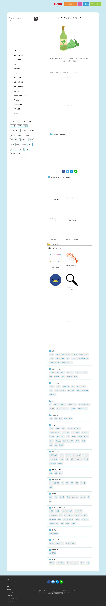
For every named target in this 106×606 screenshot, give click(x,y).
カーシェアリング (71, 543)
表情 (68, 358)
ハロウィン (85, 432)
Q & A (80, 4)
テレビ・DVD (53, 459)
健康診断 (56, 376)
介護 (50, 376)
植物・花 (61, 497)
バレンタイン (75, 432)
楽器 (59, 519)
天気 (67, 483)
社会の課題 (55, 415)
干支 (55, 497)
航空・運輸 (71, 390)
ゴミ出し (23, 130)
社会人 (51, 358)
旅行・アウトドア (68, 441)
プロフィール (15, 130)
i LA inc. (52, 593)
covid (30, 121)
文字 (88, 563)
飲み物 (64, 72)
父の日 (83, 441)
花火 (55, 445)
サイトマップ (10, 601)
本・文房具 (52, 519)
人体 (85, 372)
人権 (50, 418)
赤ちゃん (74, 358)
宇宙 (72, 483)
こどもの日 (66, 432)
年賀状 (13, 153)
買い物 (86, 459)
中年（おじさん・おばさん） (64, 354)
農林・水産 (52, 394)
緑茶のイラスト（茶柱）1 (72, 239)
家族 (75, 354)
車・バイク (85, 519)
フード (59, 386)
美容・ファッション (60, 390)
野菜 (30, 144)
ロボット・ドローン (62, 408)
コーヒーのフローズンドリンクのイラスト (55, 198)
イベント (54, 425)
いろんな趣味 (53, 455)
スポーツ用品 (68, 515)
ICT (52, 401)
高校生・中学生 (83, 358)
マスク (27, 149)
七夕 (68, 436)
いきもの (54, 493)
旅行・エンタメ (81, 386)
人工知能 (73, 408)
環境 (70, 418)
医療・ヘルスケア (56, 369)
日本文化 (54, 530)
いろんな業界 (55, 383)
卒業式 (80, 436)
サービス (51, 386)
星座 (77, 483)
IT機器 (58, 511)
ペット (61, 459)
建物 (60, 473)
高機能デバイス (82, 408)
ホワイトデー (60, 436)
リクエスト (21, 135)
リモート (31, 130)
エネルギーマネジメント (56, 543)
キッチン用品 (53, 515)
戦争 (60, 418)
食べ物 (67, 523)
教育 (73, 386)
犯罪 (65, 418)
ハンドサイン (60, 563)
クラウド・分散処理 (59, 404)
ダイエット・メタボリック (56, 372)
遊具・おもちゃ (53, 523)
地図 (50, 473)
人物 (53, 351)
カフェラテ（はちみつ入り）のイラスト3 (72, 219)
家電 (85, 515)
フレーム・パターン (72, 563)
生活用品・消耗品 (68, 519)
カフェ (61, 455)
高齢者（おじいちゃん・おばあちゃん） (60, 362)
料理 (27, 135)
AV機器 (51, 511)
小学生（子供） (83, 354)
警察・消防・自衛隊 (82, 390)
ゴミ (60, 515)
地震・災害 (56, 483)
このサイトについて (70, 4)
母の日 (77, 441)
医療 (63, 376)
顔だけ (13, 135)
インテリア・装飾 (67, 511)
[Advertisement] (69, 90)
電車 (62, 523)
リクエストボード (96, 4)
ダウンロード (69, 65)
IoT (50, 404)
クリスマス (77, 428)
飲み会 (60, 463)
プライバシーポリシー (12, 598)
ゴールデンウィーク (55, 432)
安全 (55, 418)
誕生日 (61, 445)
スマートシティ (56, 540)
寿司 (31, 140)
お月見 (51, 428)
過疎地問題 (55, 549)
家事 (67, 459)
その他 (51, 354)
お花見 (70, 428)
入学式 (74, 436)
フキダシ (24, 144)
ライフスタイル (56, 451)
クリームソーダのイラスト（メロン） (72, 198)
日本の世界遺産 (53, 533)
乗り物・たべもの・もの (56, 72)
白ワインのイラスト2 (69, 18)
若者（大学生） (60, 358)
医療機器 (69, 376)
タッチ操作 (23, 121)
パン (12, 144)
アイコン (51, 563)
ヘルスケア (70, 372)
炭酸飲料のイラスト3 (55, 239)
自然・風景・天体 (56, 479)
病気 (75, 376)
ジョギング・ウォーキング (73, 455)
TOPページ (9, 579)
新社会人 (58, 441)
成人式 (51, 441)
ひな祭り (51, 436)
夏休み (86, 436)
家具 (55, 473)
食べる (13, 126)
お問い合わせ (10, 595)
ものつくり (66, 386)
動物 (50, 497)
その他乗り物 (78, 515)
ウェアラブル (78, 511)
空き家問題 (52, 553)
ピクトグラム (15, 140)
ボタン (82, 563)
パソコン (51, 408)
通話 (25, 126)
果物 (17, 144)
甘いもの (13, 149)
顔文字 (21, 149)
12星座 (20, 126)
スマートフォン (71, 404)
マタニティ (79, 372)
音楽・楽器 (52, 463)
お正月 (57, 428)
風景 (50, 487)
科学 (50, 390)
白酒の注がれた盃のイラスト (55, 219)
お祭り (64, 428)
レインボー (24, 140)
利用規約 (86, 4)
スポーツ (85, 455)
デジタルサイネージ (84, 404)
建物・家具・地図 (56, 469)
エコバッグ (14, 121)
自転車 (77, 519)
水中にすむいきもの (72, 497)
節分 (50, 445)
